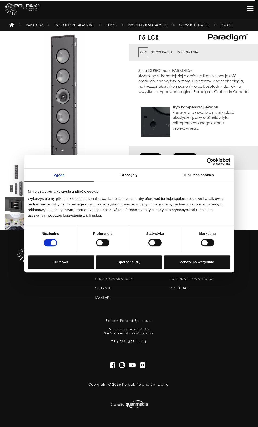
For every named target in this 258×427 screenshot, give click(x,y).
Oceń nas (179, 288)
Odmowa (61, 262)
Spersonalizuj (129, 262)
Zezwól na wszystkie (197, 262)
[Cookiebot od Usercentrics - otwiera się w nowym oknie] (210, 161)
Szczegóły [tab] (129, 175)
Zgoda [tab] (59, 175)
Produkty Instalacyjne (74, 25)
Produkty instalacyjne (148, 25)
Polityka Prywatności (191, 279)
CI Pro (111, 25)
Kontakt (103, 297)
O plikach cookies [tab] (199, 175)
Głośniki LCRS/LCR (194, 25)
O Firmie (103, 288)
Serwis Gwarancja (114, 279)
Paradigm (34, 25)
